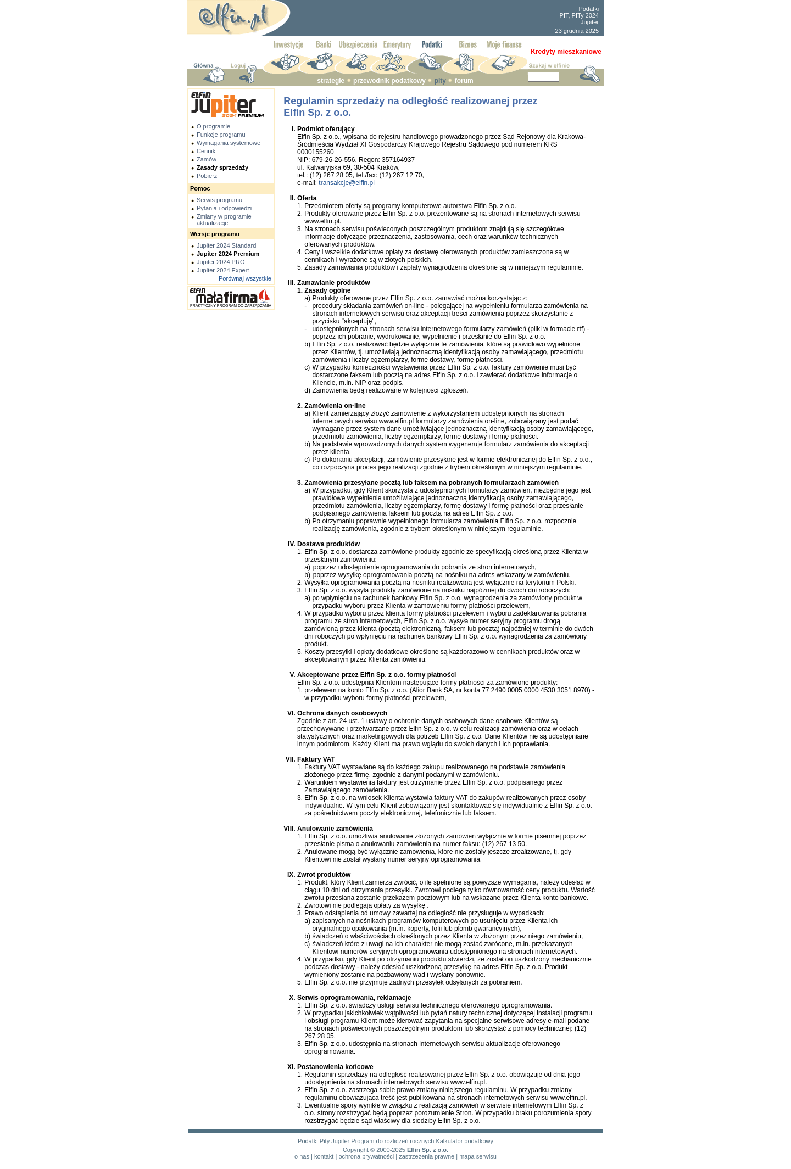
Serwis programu (219, 200)
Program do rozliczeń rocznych (392, 1141)
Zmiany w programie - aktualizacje (226, 219)
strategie (330, 81)
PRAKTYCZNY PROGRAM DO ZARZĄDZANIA (230, 305)
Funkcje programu (221, 134)
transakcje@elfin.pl (347, 183)
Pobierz (207, 175)
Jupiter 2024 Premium (228, 253)
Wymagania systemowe (228, 142)
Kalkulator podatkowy (464, 1141)
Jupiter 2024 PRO (220, 262)
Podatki (588, 8)
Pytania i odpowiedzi (224, 208)
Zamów (206, 159)
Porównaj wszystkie (245, 278)
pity (440, 81)
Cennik (206, 151)
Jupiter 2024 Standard (226, 245)
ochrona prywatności (366, 1156)
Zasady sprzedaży (222, 167)
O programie (213, 126)
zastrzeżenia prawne (426, 1156)
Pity (325, 1141)
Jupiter (590, 22)
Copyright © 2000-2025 (374, 1149)
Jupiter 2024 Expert (223, 270)
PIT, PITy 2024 (579, 15)
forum (464, 81)
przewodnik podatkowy (389, 81)
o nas (301, 1156)
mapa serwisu (478, 1156)
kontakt (323, 1156)
